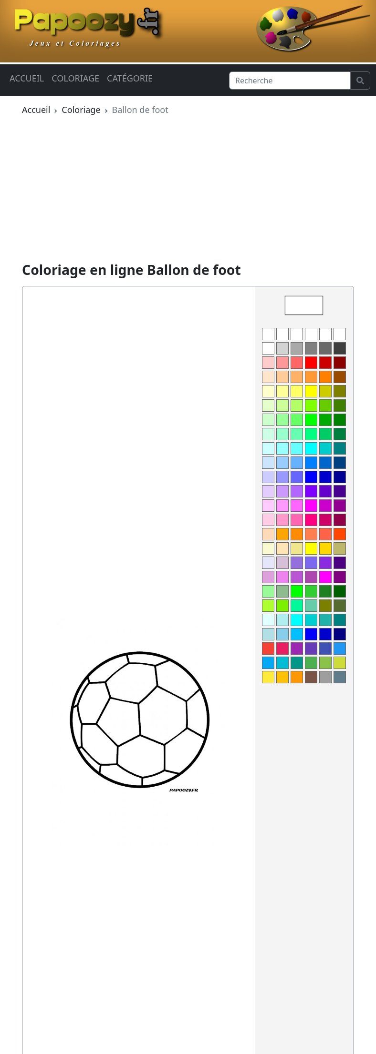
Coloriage (75, 78)
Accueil (27, 78)
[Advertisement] (188, 190)
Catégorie (130, 78)
